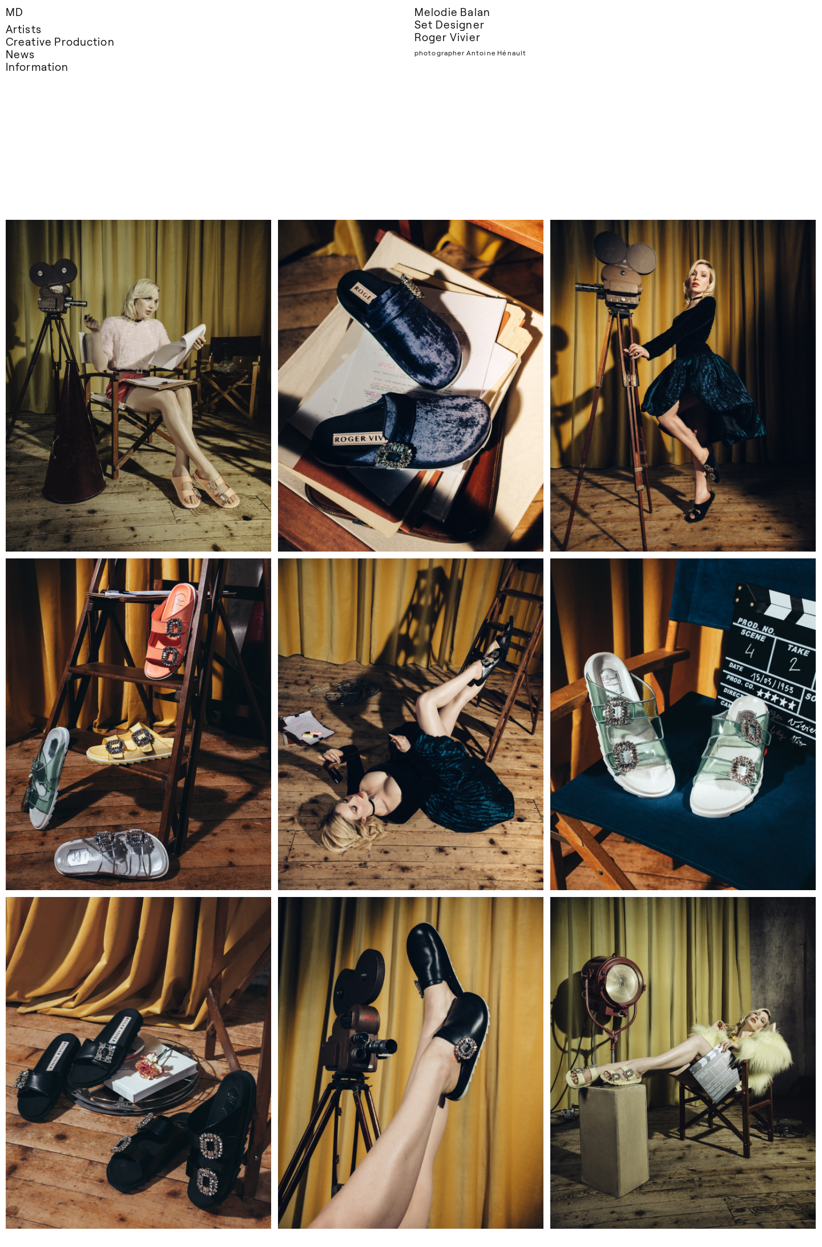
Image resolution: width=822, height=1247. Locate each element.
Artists (24, 28)
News (20, 54)
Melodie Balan (452, 11)
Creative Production (60, 41)
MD (14, 11)
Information (37, 66)
